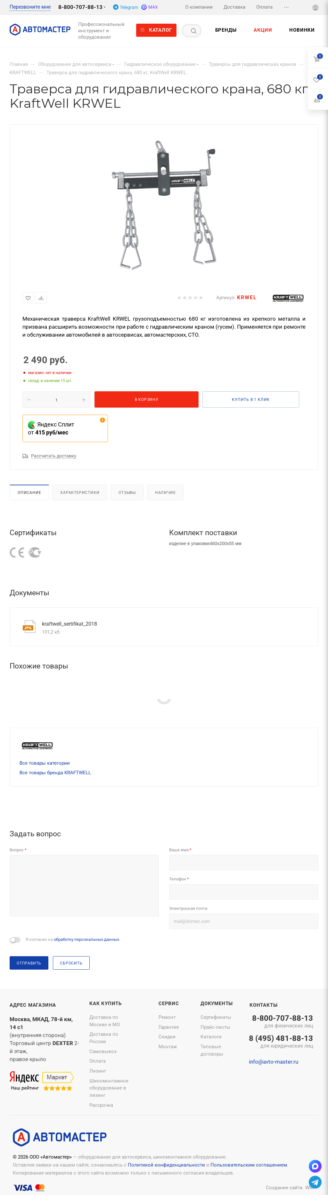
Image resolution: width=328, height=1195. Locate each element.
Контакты (263, 1005)
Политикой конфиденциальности (166, 1165)
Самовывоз (103, 1051)
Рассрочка (101, 1105)
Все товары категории (45, 763)
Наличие (165, 492)
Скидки (167, 1037)
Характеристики (79, 492)
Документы (217, 1003)
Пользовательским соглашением (248, 1165)
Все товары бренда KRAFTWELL (55, 773)
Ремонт (167, 1017)
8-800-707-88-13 (80, 7)
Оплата (97, 1061)
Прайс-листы (215, 1027)
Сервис (169, 1003)
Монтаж (168, 1047)
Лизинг (97, 1071)
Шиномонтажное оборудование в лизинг (108, 1088)
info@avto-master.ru (273, 1061)
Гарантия (169, 1027)
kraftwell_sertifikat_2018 (69, 624)
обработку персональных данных (86, 939)
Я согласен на (72, 939)
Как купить (105, 1003)
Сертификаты (216, 1017)
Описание (29, 492)
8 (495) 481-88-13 (281, 1042)
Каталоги (211, 1037)
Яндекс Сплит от (51, 428)
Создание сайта (284, 1188)
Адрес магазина (33, 1005)
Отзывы (127, 492)
